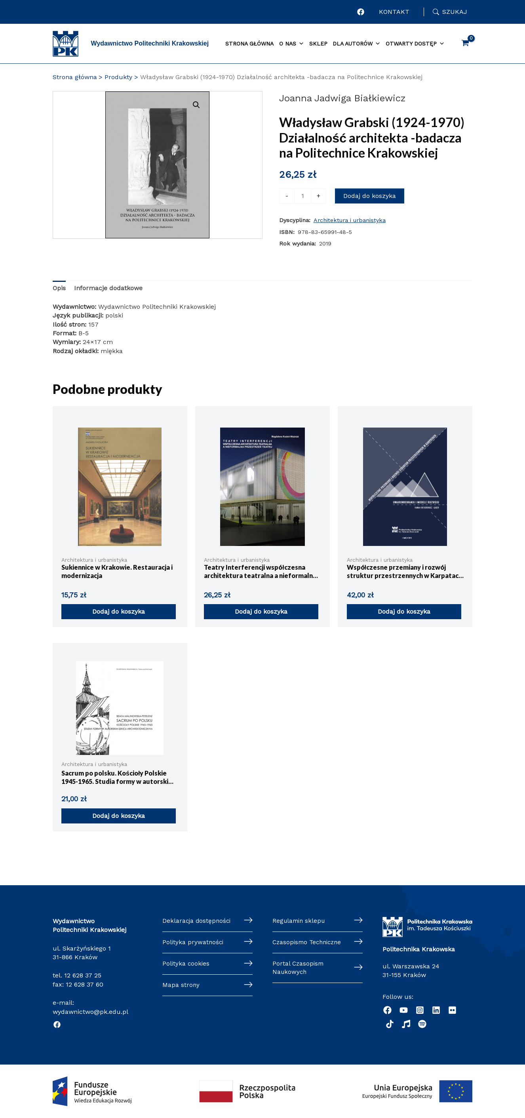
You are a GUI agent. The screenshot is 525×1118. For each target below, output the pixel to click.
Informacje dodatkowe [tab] (108, 288)
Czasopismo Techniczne (309, 943)
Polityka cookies (186, 965)
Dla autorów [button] (356, 44)
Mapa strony (181, 987)
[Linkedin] (436, 1010)
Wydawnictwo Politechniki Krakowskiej (150, 43)
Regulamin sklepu (300, 921)
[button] (222, 105)
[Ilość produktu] (302, 195)
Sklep (318, 43)
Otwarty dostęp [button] (415, 44)
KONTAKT (394, 11)
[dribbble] (390, 1024)
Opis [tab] (59, 288)
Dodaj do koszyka (369, 196)
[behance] (452, 1010)
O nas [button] (291, 44)
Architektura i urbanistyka (350, 220)
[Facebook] (57, 1024)
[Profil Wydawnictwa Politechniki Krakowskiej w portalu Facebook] (361, 11)
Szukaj (454, 11)
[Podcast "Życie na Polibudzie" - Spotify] (422, 1024)
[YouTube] (404, 1010)
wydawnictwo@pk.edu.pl (90, 1011)
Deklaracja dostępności (197, 921)
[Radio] (406, 1024)
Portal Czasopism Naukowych (298, 969)
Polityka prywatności (193, 943)
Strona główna (249, 43)
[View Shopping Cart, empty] (465, 43)
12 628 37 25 (82, 975)
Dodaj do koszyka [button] (118, 611)
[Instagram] (420, 1010)
